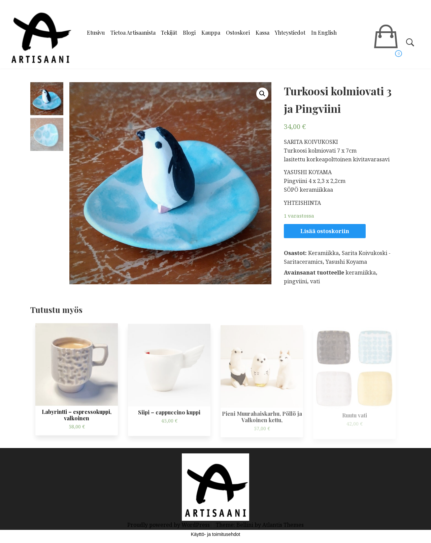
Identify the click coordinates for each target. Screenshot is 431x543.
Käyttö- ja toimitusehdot (215, 534)
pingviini (295, 281)
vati (315, 281)
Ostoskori (238, 32)
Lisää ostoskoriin (324, 231)
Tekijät (169, 32)
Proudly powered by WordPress (169, 525)
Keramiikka (323, 253)
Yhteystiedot (290, 32)
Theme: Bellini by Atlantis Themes (260, 525)
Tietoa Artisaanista (133, 32)
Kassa (262, 32)
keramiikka (360, 272)
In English (324, 32)
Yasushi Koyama (346, 261)
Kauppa (210, 32)
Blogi (189, 32)
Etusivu (96, 32)
